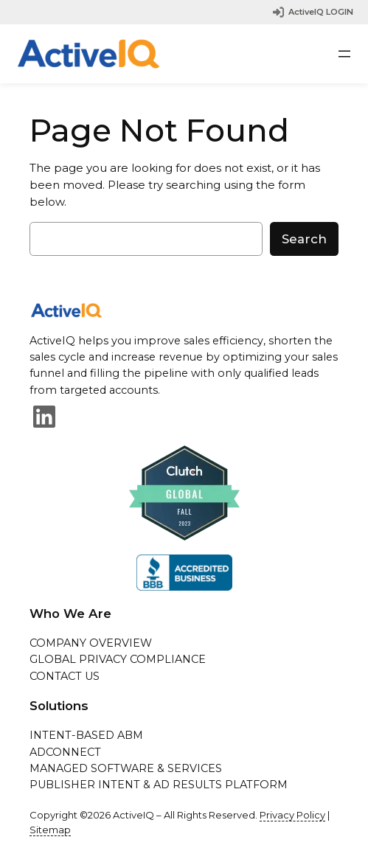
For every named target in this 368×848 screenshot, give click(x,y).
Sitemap (50, 829)
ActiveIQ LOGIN (320, 12)
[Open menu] (344, 54)
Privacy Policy (292, 815)
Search (304, 239)
